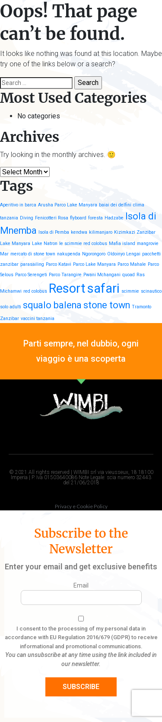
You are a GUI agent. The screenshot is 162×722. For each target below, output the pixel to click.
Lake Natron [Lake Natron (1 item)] (44, 243)
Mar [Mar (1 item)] (4, 254)
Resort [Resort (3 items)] (67, 288)
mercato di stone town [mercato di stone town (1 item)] (32, 254)
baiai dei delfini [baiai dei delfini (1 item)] (115, 205)
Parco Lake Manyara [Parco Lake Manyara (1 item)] (94, 264)
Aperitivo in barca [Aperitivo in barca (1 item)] (18, 205)
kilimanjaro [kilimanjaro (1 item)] (100, 232)
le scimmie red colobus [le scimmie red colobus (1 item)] (83, 243)
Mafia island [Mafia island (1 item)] (122, 243)
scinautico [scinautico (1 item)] (151, 291)
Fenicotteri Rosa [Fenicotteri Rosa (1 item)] (51, 218)
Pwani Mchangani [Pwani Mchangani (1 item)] (102, 275)
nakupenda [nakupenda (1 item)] (68, 254)
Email (81, 585)
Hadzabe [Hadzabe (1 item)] (114, 218)
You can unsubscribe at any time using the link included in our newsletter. (81, 659)
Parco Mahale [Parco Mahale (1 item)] (132, 264)
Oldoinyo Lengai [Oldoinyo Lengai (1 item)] (123, 254)
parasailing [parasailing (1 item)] (32, 264)
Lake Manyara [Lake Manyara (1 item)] (15, 243)
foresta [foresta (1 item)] (95, 218)
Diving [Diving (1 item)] (26, 218)
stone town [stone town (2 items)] (106, 305)
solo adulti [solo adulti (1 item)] (10, 307)
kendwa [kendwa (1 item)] (79, 232)
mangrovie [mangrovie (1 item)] (148, 243)
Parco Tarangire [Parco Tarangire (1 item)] (65, 275)
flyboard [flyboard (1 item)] (78, 218)
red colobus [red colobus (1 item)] (35, 291)
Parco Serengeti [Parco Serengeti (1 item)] (31, 275)
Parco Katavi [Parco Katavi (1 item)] (58, 264)
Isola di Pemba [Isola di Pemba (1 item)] (53, 232)
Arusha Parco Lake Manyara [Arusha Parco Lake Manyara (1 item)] (67, 205)
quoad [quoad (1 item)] (128, 275)
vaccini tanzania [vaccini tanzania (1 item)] (37, 318)
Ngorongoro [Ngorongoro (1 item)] (93, 254)
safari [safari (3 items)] (103, 288)
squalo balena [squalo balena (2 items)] (52, 305)
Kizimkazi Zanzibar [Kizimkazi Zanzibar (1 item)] (135, 232)
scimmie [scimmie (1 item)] (130, 291)
